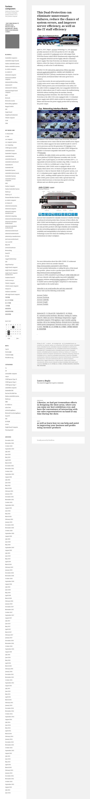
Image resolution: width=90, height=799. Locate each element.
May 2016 (7, 660)
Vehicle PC (8, 289)
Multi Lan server (48, 318)
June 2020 (8, 542)
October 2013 (8, 747)
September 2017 (9, 615)
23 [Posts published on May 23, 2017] (8, 334)
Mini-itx (61, 358)
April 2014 (8, 731)
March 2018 (8, 598)
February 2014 (9, 736)
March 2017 (8, 632)
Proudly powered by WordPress (45, 440)
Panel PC (7, 253)
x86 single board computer (12, 294)
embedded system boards (12, 173)
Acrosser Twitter (42, 295)
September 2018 (9, 581)
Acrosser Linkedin (43, 300)
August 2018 (8, 584)
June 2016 (8, 657)
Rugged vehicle (9, 106)
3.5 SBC (7, 136)
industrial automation (11, 206)
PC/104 (7, 256)
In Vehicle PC (8, 203)
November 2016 (9, 643)
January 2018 (8, 604)
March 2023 (8, 463)
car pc (69, 324)
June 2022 (8, 482)
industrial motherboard (11, 230)
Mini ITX (7, 245)
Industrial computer (10, 75)
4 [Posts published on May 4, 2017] (13, 327)
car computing (9, 145)
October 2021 (8, 502)
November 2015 (9, 677)
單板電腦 (7, 297)
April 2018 (8, 595)
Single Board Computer (11, 427)
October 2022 (8, 471)
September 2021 (9, 505)
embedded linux (9, 156)
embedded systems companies (50, 352)
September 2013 (9, 750)
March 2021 (8, 516)
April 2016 (8, 663)
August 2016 (8, 652)
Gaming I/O (68, 315)
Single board (8, 112)
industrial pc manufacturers (12, 236)
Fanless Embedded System (12, 189)
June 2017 (8, 623)
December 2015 (9, 674)
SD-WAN (7, 421)
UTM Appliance (56, 320)
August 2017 (8, 618)
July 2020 (7, 539)
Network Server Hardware (70, 322)
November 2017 (9, 609)
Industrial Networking (11, 82)
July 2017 (7, 621)
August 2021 (8, 508)
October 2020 (8, 530)
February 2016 (9, 669)
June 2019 (8, 556)
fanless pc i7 (8, 194)
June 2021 (8, 511)
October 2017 (8, 612)
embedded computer (11, 387)
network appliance (10, 410)
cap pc (7, 376)
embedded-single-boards (12, 61)
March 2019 (8, 564)
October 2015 (8, 680)
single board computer (11, 267)
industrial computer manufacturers (52, 353)
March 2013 (8, 767)
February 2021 (9, 519)
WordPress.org (9, 357)
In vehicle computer (10, 69)
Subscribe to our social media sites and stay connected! (54, 288)
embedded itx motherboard (69, 347)
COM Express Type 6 (10, 382)
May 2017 (7, 626)
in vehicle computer (10, 200)
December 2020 (9, 525)
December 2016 (9, 640)
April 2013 (8, 764)
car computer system (11, 142)
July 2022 (7, 480)
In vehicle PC (8, 72)
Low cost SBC (8, 242)
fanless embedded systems (12, 66)
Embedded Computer (11, 153)
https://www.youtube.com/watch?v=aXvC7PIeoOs (52, 266)
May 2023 (7, 457)
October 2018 (8, 578)
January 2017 (8, 637)
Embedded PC (9, 165)
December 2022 (9, 466)
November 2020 (9, 528)
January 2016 (8, 671)
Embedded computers (11, 58)
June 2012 (8, 793)
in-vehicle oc (8, 404)
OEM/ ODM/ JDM (71, 275)
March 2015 (8, 700)
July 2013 (7, 756)
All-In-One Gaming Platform (52, 322)
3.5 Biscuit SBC (9, 133)
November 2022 (9, 468)
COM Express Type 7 (10, 385)
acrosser (54, 50)
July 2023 (7, 451)
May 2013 (7, 762)
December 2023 (9, 440)
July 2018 (7, 587)
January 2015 (8, 705)
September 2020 (9, 533)
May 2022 (7, 485)
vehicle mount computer (11, 286)
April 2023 (8, 460)
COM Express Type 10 (11, 379)
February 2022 (9, 491)
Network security (10, 101)
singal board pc (9, 264)
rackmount (55, 54)
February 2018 (9, 601)
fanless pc (8, 192)
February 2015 (9, 702)
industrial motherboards (12, 233)
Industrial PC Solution (11, 88)
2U (6, 371)
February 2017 (9, 635)
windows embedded (10, 291)
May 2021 (7, 513)
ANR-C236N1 (51, 155)
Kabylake (43, 153)
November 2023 (9, 443)
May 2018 (7, 592)
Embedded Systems (10, 176)
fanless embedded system (12, 396)
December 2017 (9, 606)
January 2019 (8, 570)
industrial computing (11, 216)
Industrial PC (8, 85)
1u (6, 368)
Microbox (61, 315)
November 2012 (9, 778)
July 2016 (7, 654)
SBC (6, 109)
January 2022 (8, 494)
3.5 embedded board (68, 343)
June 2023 (8, 454)
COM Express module (11, 148)
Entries (8, 352)
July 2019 (7, 553)
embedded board (10, 150)
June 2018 (8, 590)
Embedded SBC (9, 167)
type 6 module (66, 320)
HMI (6, 402)
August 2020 (8, 536)
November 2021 (9, 499)
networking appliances (59, 279)
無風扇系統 (8, 308)
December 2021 (9, 497)
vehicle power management (46, 324)
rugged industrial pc (10, 259)
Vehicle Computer (10, 283)
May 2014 (7, 728)
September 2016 (9, 649)
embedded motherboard (12, 162)
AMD (73, 324)
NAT (6, 95)
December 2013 (9, 742)
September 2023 (9, 449)
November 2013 (9, 745)
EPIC (6, 183)
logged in (48, 383)
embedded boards (45, 347)
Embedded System (10, 170)
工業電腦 (7, 305)
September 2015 (9, 683)
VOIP (6, 120)
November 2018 (9, 575)
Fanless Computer (10, 186)
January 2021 (8, 522)
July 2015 (7, 688)
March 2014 (8, 733)
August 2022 (8, 477)
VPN (6, 123)
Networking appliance (11, 103)
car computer (9, 139)
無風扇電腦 (8, 314)
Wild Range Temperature (63, 318)
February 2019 (9, 567)
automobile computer (11, 373)
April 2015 (8, 697)
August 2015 (8, 685)
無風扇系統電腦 (9, 311)
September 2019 (9, 547)
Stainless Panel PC (10, 277)
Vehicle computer (10, 117)
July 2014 (7, 722)
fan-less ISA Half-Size (11, 393)
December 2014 (9, 708)
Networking (8, 250)
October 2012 (8, 781)
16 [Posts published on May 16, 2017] (8, 331)
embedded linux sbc (10, 159)
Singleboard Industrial (11, 115)
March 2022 (8, 488)
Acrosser (74, 50)
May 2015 (7, 694)
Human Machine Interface (12, 197)
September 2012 (9, 784)
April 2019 (8, 561)
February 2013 (9, 770)
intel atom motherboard (11, 239)
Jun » (17, 338)
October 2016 (8, 646)
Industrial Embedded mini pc (13, 219)
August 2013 (8, 753)
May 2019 (7, 559)
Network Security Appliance (13, 413)
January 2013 (8, 773)
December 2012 (9, 776)
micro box (8, 407)
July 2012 (7, 790)
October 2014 (8, 714)
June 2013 (8, 759)
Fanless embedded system (12, 63)
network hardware (10, 247)
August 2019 (8, 550)
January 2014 (8, 739)
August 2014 (8, 719)
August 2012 (8, 787)
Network (7, 98)
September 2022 (9, 474)
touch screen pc (9, 280)
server (7, 424)
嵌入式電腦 (8, 303)
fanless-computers (10, 7)
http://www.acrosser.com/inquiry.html (49, 273)
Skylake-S (69, 146)
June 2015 (8, 691)
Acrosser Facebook (43, 297)
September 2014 (9, 716)
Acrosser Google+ (42, 302)
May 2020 (7, 544)
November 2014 (9, 711)
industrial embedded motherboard (56, 355)
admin (49, 343)
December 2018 (9, 573)
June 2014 (8, 725)
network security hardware (48, 315)
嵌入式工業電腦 (9, 300)
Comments (9, 355)
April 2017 (8, 629)
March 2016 (8, 666)
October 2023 (8, 446)
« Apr (8, 338)
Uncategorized (9, 430)
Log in (7, 349)
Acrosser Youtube (42, 304)
